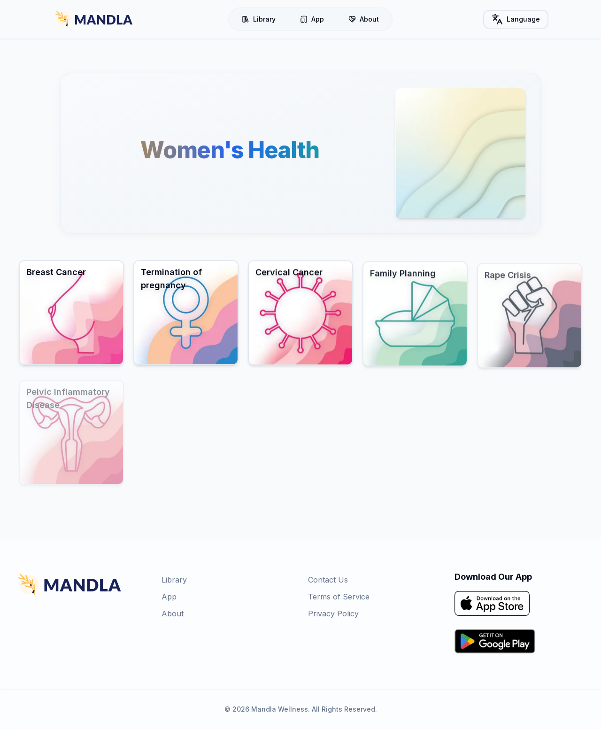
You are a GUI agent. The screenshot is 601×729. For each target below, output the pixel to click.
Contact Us (328, 579)
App (312, 19)
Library (259, 19)
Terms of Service (339, 596)
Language (516, 19)
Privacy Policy (333, 613)
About (363, 19)
